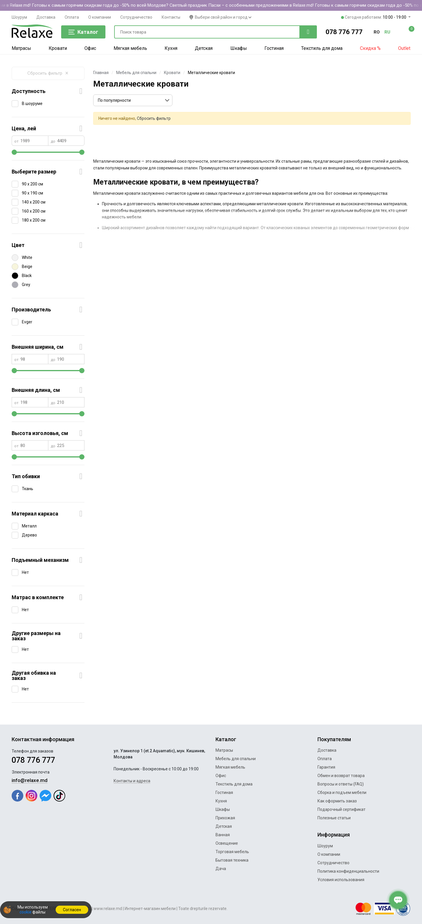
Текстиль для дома (321, 48)
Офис (90, 48)
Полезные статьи (334, 818)
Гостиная (274, 48)
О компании (99, 17)
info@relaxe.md (29, 780)
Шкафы (238, 48)
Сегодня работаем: (374, 17)
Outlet (404, 48)
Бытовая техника (232, 860)
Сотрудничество (136, 17)
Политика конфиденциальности (348, 871)
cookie (25, 912)
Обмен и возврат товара (341, 775)
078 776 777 (344, 32)
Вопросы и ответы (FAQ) (340, 784)
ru (387, 32)
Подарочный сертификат (341, 809)
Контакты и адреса (132, 781)
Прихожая (225, 818)
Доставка (45, 17)
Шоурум (19, 17)
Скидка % (370, 48)
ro (377, 32)
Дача (221, 868)
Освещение (227, 843)
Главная (101, 72)
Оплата (72, 17)
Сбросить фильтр (48, 73)
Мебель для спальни (136, 72)
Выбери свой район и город (223, 17)
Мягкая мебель (130, 48)
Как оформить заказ (337, 801)
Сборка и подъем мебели (341, 792)
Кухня (171, 48)
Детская (204, 48)
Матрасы (21, 48)
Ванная (223, 834)
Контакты (171, 17)
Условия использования (340, 879)
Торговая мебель (232, 851)
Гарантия (326, 767)
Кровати (58, 48)
